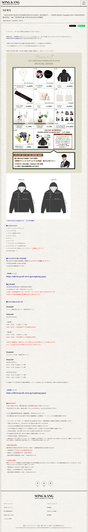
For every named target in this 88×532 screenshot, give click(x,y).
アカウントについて (52, 503)
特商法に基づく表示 (9, 515)
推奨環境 (49, 515)
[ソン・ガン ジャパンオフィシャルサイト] (11, 3)
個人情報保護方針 (8, 511)
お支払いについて (8, 507)
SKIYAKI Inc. (69, 527)
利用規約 (49, 507)
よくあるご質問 (7, 518)
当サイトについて (8, 503)
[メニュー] (84, 3)
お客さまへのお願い (52, 511)
